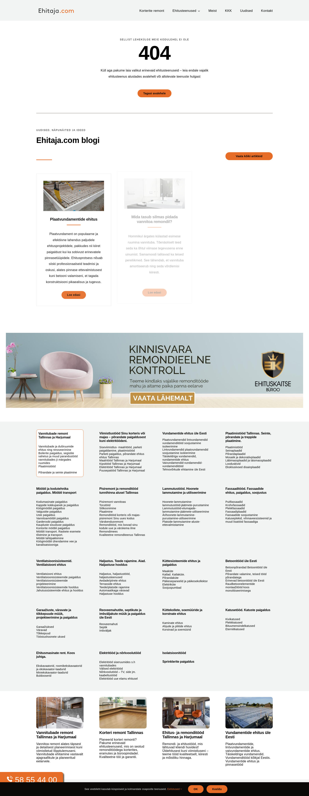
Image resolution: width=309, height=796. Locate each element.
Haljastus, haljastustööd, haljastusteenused (114, 575)
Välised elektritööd (111, 668)
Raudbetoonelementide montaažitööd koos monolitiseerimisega (240, 587)
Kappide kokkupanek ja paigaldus (57, 505)
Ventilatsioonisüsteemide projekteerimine (52, 582)
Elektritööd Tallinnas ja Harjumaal (120, 467)
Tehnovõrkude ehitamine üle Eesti (183, 469)
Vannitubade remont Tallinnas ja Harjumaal (56, 734)
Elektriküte (169, 584)
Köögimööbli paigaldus (50, 508)
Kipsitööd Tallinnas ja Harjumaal (119, 463)
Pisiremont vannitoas (112, 501)
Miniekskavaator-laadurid (52, 672)
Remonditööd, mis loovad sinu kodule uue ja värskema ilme (118, 526)
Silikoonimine (107, 508)
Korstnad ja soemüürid (176, 629)
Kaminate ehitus (172, 622)
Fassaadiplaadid (235, 511)
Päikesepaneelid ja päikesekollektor (185, 581)
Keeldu (217, 789)
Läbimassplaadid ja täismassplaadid (248, 460)
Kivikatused (232, 619)
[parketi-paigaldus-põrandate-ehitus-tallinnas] (123, 698)
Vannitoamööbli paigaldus (52, 518)
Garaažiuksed (45, 626)
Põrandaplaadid (235, 454)
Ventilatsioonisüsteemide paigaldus (58, 577)
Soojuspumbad (171, 587)
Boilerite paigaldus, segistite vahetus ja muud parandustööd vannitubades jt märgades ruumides (58, 458)
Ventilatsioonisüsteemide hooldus (57, 587)
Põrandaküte (170, 577)
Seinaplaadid (233, 450)
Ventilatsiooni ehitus (49, 573)
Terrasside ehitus (110, 583)
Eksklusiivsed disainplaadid (242, 467)
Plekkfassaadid (235, 508)
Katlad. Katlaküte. (173, 574)
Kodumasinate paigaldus (52, 501)
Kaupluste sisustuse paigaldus (55, 524)
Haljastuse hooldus (111, 593)
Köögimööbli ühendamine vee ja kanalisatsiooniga (56, 543)
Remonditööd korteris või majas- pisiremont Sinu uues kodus (119, 516)
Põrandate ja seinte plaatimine (57, 472)
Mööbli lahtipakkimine (50, 538)
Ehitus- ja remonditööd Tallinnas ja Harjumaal (183, 734)
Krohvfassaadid (235, 505)
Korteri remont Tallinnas (121, 732)
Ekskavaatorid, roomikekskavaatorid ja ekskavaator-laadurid (59, 667)
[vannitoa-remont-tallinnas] (60, 698)
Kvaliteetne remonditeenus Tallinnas (122, 534)
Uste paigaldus (45, 515)
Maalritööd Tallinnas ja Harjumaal (120, 460)
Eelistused (174, 789)
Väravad (41, 630)
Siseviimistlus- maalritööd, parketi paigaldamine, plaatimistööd (120, 449)
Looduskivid (233, 463)
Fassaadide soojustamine (241, 515)
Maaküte (167, 571)
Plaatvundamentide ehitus (74, 217)
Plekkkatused (233, 622)
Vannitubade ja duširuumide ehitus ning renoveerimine (56, 448)
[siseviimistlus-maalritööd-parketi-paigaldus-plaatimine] (186, 698)
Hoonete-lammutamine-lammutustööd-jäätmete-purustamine (185, 503)
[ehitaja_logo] (59, 7)
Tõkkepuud (43, 633)
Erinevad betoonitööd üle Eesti (244, 580)
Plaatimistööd (47, 466)
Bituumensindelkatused (240, 625)
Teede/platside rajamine (114, 587)
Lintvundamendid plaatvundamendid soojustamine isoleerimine (185, 451)
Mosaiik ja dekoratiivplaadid (243, 457)
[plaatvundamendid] (249, 698)
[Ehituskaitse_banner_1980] (154, 334)
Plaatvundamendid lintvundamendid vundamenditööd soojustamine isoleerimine (185, 443)
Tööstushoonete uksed (50, 636)
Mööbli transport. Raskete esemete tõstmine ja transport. (58, 533)
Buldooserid (43, 675)
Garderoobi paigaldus (50, 521)
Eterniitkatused (234, 629)
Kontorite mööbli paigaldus (53, 528)
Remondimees (108, 531)
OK (196, 789)
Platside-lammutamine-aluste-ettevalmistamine (181, 523)
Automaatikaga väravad (114, 590)
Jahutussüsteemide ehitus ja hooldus (59, 590)
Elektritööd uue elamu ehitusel (118, 678)
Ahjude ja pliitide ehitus (177, 626)
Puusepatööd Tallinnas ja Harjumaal (122, 470)
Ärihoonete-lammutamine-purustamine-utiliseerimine (179, 516)
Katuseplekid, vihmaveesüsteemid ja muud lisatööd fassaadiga (248, 520)
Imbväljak (105, 630)
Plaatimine (106, 511)
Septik (103, 627)
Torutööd (104, 505)
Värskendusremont (111, 521)
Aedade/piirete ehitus (112, 580)
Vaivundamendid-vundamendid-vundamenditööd (182, 464)
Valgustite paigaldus (49, 511)
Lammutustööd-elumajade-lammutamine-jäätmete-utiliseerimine (185, 510)
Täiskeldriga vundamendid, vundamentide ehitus (179, 458)
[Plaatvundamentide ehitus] (73, 181)
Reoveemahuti (108, 624)
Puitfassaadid (234, 501)
